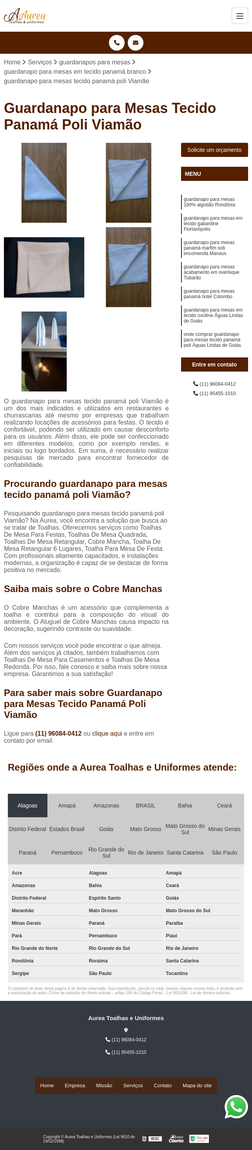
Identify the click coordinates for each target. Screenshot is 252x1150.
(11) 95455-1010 (214, 397)
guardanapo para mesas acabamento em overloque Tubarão (211, 289)
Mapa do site (197, 1086)
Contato (163, 1086)
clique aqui (107, 736)
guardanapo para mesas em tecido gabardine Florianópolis (213, 231)
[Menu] (239, 15)
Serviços (133, 1086)
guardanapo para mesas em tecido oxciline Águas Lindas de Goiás (213, 340)
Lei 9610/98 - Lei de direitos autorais (198, 995)
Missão (104, 1086)
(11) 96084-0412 (59, 736)
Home (47, 1086)
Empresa (75, 1086)
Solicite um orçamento (214, 152)
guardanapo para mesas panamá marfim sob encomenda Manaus (209, 260)
